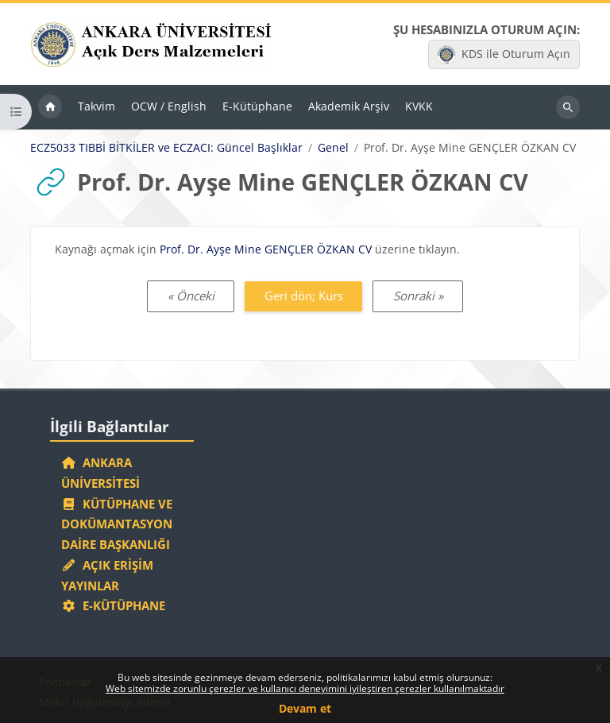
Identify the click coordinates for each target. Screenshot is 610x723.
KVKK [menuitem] (419, 106)
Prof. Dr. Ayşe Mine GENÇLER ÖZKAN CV (266, 249)
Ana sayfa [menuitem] (50, 107)
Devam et (305, 708)
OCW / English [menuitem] (169, 106)
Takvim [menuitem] (96, 106)
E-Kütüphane (113, 605)
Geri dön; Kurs (303, 296)
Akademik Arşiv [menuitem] (348, 106)
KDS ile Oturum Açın (503, 54)
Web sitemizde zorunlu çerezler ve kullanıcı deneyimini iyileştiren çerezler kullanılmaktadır (305, 688)
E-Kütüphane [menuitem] (257, 106)
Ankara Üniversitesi (100, 472)
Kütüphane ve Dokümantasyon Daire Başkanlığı (116, 524)
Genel (333, 148)
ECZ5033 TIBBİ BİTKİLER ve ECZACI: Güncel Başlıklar (166, 148)
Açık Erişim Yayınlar (107, 575)
